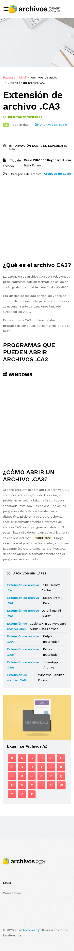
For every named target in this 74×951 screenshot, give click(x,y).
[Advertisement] (37, 221)
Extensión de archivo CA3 (26, 83)
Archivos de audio (44, 77)
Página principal (14, 77)
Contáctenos (12, 893)
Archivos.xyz (32, 930)
